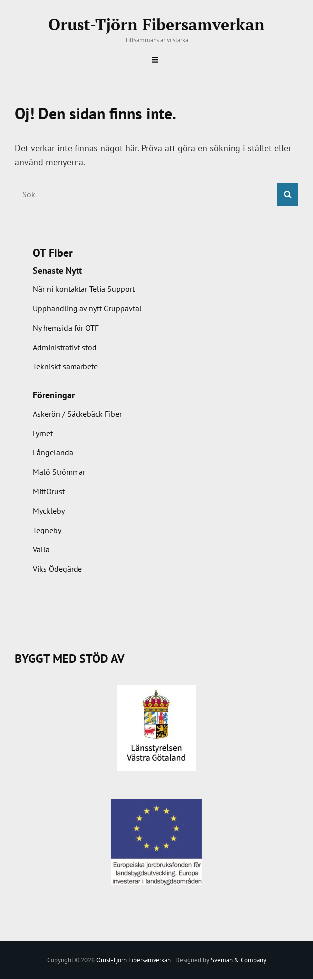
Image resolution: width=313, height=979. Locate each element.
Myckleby (49, 511)
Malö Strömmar (59, 472)
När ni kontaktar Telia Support (84, 289)
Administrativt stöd (65, 347)
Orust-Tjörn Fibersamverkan (156, 24)
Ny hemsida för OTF (66, 328)
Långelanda (53, 452)
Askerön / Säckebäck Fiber (77, 414)
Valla (41, 549)
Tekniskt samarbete (65, 366)
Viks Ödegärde (57, 569)
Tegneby (47, 530)
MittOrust (49, 491)
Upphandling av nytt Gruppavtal (87, 308)
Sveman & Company (238, 960)
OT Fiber (53, 253)
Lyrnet (43, 433)
